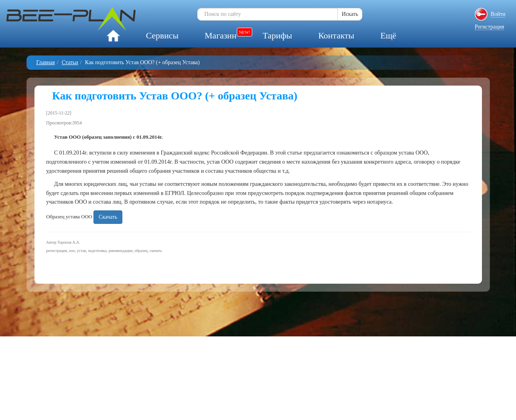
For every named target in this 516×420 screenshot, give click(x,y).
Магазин (220, 35)
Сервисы (162, 35)
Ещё (388, 35)
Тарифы (277, 35)
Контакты (336, 35)
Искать (350, 14)
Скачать (108, 217)
